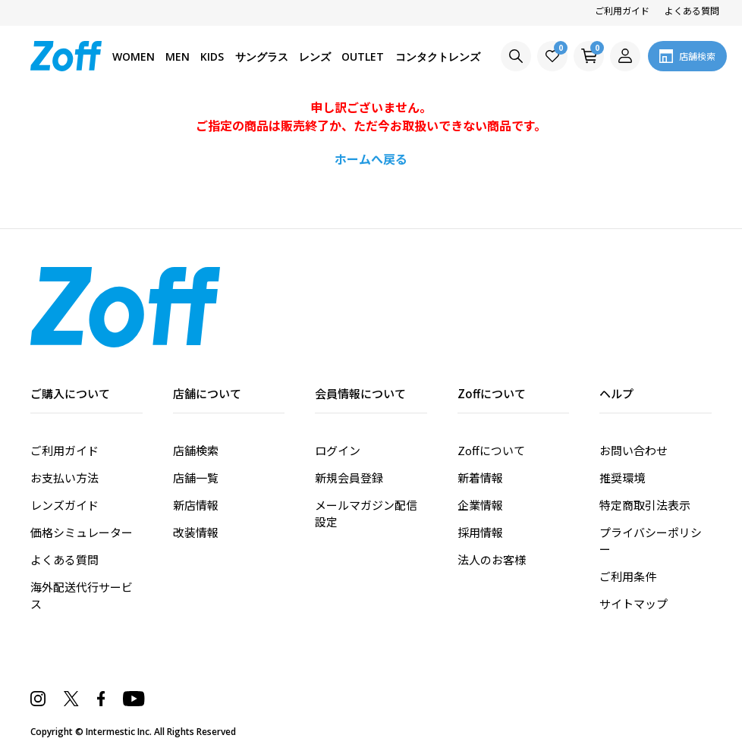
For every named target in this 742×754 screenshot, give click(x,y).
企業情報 (480, 505)
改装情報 (196, 532)
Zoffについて (491, 450)
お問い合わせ (633, 450)
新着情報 (480, 477)
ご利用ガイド (622, 10)
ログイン (337, 450)
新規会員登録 (349, 477)
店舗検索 (196, 450)
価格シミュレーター (81, 532)
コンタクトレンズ (437, 56)
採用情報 (480, 532)
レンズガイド (64, 505)
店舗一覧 (196, 477)
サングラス (261, 56)
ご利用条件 (627, 576)
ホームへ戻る (371, 158)
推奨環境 (622, 477)
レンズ (315, 56)
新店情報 (196, 505)
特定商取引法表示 (644, 505)
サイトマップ (633, 603)
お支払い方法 (64, 477)
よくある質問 (692, 10)
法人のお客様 (491, 559)
